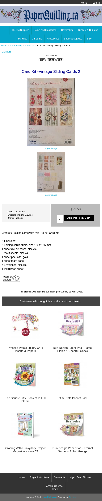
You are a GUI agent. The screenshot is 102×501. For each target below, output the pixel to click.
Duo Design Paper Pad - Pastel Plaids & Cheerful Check (72, 349)
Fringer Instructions (39, 477)
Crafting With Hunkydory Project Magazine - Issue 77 (25, 450)
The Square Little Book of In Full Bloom (25, 400)
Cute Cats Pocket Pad (73, 398)
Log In (96, 2)
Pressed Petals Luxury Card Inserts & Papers (25, 349)
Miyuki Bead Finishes (80, 477)
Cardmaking (16, 45)
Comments (59, 477)
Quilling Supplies (20, 30)
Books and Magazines (45, 30)
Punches (22, 38)
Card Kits (29, 45)
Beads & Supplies (73, 38)
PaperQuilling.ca (49, 497)
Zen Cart (72, 497)
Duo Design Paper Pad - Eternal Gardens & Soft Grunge (72, 450)
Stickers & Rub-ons (88, 30)
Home (83, 2)
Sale (89, 38)
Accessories (53, 38)
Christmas (37, 38)
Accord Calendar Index (54, 487)
